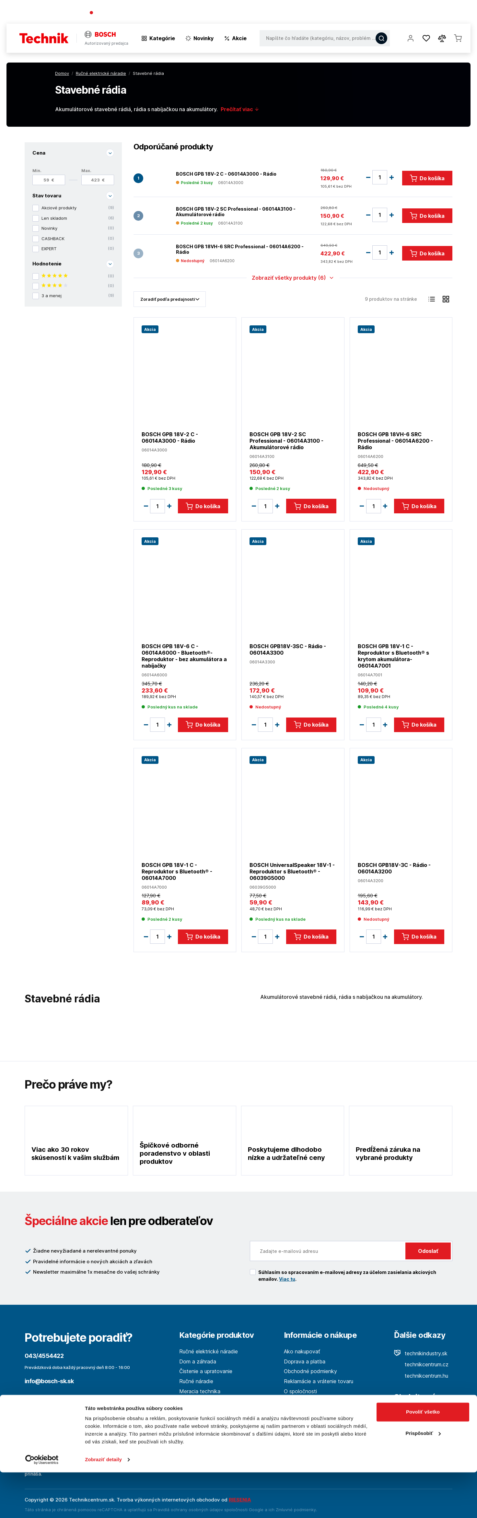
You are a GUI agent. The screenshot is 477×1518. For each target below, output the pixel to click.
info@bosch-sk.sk (49, 1381)
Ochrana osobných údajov (315, 1411)
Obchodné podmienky (310, 1371)
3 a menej (77, 295)
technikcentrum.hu (421, 1375)
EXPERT (77, 249)
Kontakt (461, 13)
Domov (62, 73)
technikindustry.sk (421, 1353)
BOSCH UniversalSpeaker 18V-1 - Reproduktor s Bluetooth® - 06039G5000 (292, 871)
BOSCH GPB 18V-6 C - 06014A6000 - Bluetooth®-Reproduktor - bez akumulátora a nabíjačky (184, 656)
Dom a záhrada (197, 1361)
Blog (407, 13)
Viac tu (287, 1279)
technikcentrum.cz (421, 1364)
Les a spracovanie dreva (208, 1401)
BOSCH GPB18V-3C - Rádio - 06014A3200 (394, 867)
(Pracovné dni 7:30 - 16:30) (163, 13)
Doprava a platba (304, 1361)
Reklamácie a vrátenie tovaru (318, 1381)
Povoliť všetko (423, 1457)
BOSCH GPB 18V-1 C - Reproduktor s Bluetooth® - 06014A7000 (177, 871)
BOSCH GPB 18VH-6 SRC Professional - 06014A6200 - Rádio (240, 249)
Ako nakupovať (302, 1351)
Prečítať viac (240, 109)
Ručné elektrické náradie (208, 1351)
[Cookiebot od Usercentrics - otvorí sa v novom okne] (42, 1505)
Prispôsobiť (423, 1478)
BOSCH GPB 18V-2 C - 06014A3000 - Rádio (226, 174)
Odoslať (428, 1251)
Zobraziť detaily (103, 1505)
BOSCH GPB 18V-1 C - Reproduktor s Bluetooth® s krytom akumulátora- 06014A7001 (393, 656)
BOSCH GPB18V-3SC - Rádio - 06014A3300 (288, 649)
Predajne (432, 13)
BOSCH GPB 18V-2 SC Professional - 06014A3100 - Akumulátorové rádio (236, 211)
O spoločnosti (377, 13)
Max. (86, 170)
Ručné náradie (196, 1381)
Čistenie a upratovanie (205, 1371)
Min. (36, 170)
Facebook (413, 1415)
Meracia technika (199, 1391)
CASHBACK (77, 238)
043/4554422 (113, 13)
